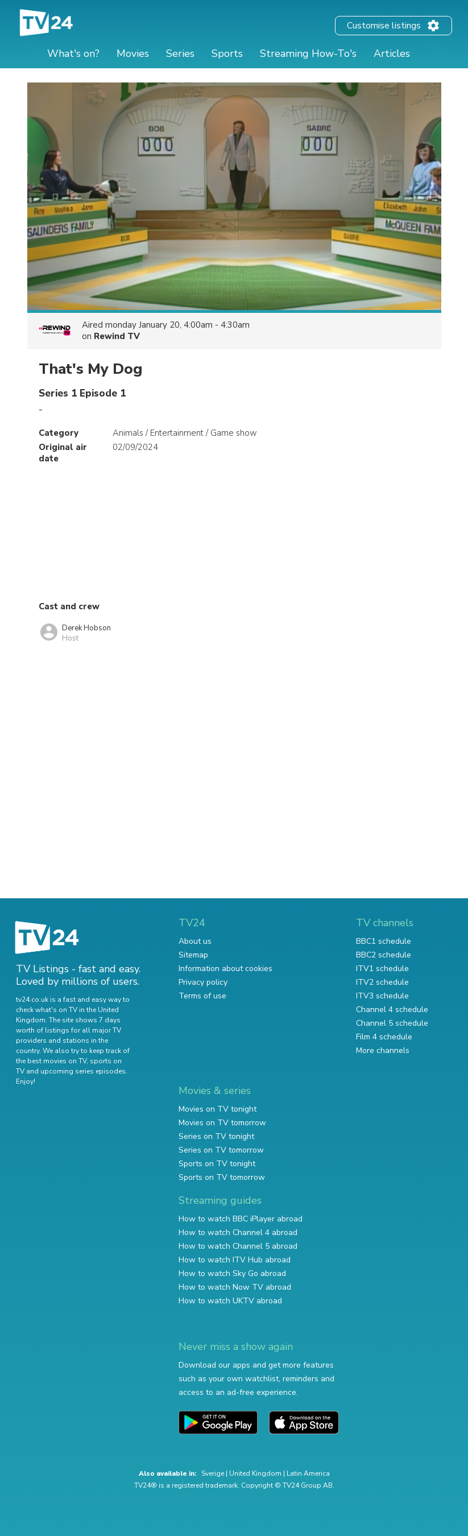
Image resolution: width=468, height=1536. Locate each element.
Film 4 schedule (384, 1036)
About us (195, 941)
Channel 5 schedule (392, 1023)
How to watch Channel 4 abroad (238, 1232)
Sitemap (193, 954)
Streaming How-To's (308, 53)
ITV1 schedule (382, 968)
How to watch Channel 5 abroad (238, 1246)
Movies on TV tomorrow (222, 1122)
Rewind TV (117, 336)
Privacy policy (203, 982)
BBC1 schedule (383, 941)
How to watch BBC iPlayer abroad (241, 1218)
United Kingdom (255, 1473)
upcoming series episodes (83, 1071)
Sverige (212, 1473)
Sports (227, 53)
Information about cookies (225, 968)
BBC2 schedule (383, 954)
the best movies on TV (51, 1061)
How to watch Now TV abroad (235, 1287)
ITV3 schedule (382, 995)
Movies (133, 53)
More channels (382, 1050)
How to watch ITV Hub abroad (235, 1259)
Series (180, 53)
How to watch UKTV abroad (230, 1300)
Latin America (308, 1473)
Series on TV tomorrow (221, 1150)
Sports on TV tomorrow (222, 1177)
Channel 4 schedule (392, 1009)
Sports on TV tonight (217, 1163)
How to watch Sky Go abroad (232, 1273)
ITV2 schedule (382, 982)
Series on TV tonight (216, 1136)
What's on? (73, 53)
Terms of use (202, 995)
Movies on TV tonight (217, 1109)
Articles (392, 53)
